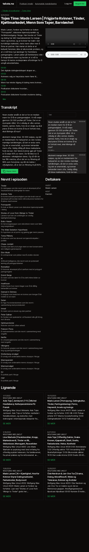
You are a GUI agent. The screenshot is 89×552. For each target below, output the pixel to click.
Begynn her (79, 4)
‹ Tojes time (26, 11)
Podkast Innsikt (26, 4)
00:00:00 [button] (82, 121)
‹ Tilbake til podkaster (10, 11)
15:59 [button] (3, 86)
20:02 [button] (3, 92)
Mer (4, 99)
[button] (66, 136)
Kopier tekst (9, 171)
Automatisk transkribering (46, 4)
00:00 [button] (3, 68)
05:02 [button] (3, 74)
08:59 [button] (3, 80)
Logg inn (68, 3)
